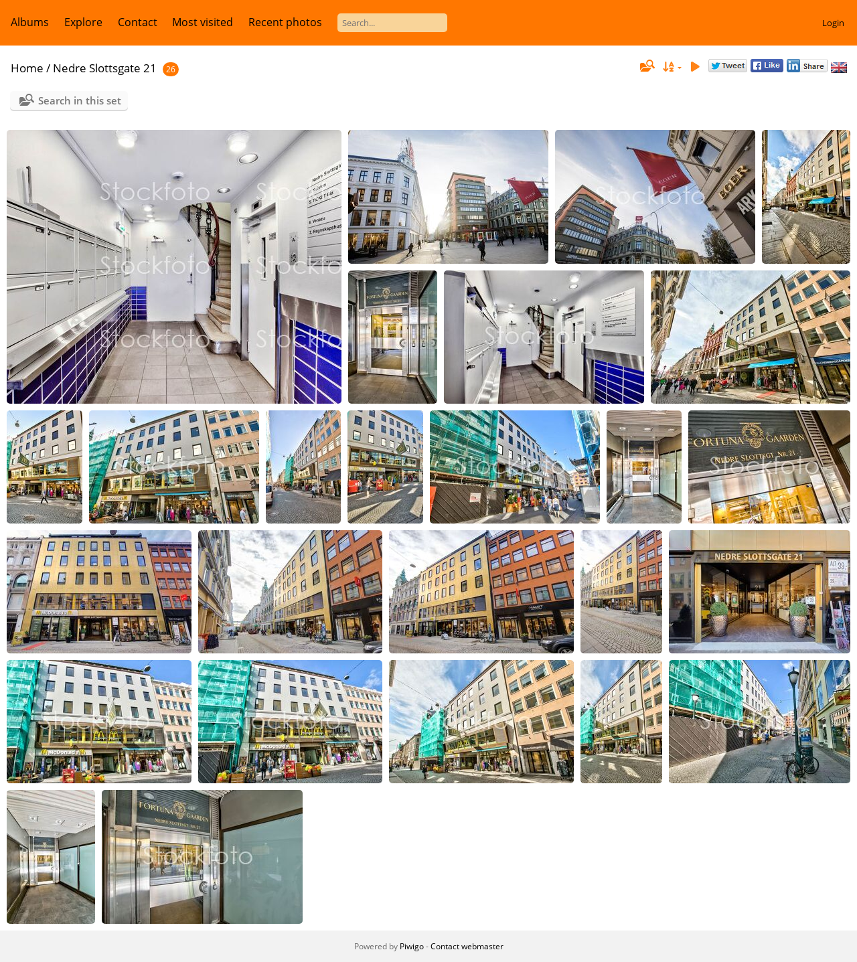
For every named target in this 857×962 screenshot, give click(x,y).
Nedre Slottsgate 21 (105, 68)
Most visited (202, 22)
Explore (83, 22)
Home (27, 68)
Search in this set (79, 100)
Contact (137, 22)
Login (833, 23)
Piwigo (412, 946)
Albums (30, 22)
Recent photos (285, 22)
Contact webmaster (467, 946)
